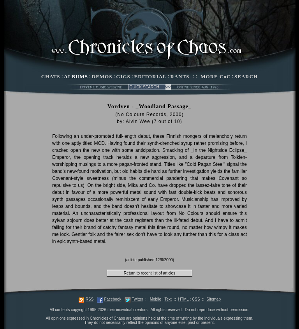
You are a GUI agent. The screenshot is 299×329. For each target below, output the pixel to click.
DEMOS (102, 76)
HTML (183, 299)
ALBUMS (76, 76)
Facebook (112, 299)
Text (167, 299)
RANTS (179, 76)
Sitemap (213, 299)
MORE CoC (215, 76)
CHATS (50, 76)
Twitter (137, 299)
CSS (196, 299)
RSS (90, 299)
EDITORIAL (150, 76)
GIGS (123, 76)
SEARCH (246, 76)
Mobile (155, 299)
